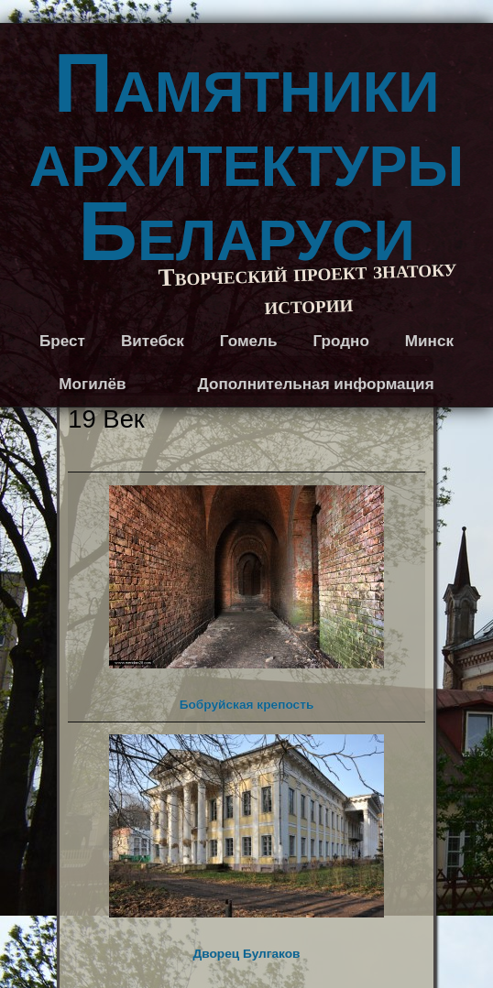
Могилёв (92, 384)
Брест (62, 341)
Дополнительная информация (316, 384)
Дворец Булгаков (246, 847)
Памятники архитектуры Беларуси (246, 157)
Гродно (340, 341)
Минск (429, 341)
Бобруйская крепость (246, 598)
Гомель (249, 341)
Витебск (152, 341)
